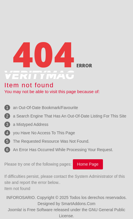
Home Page (88, 164)
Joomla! (15, 209)
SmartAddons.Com (78, 203)
